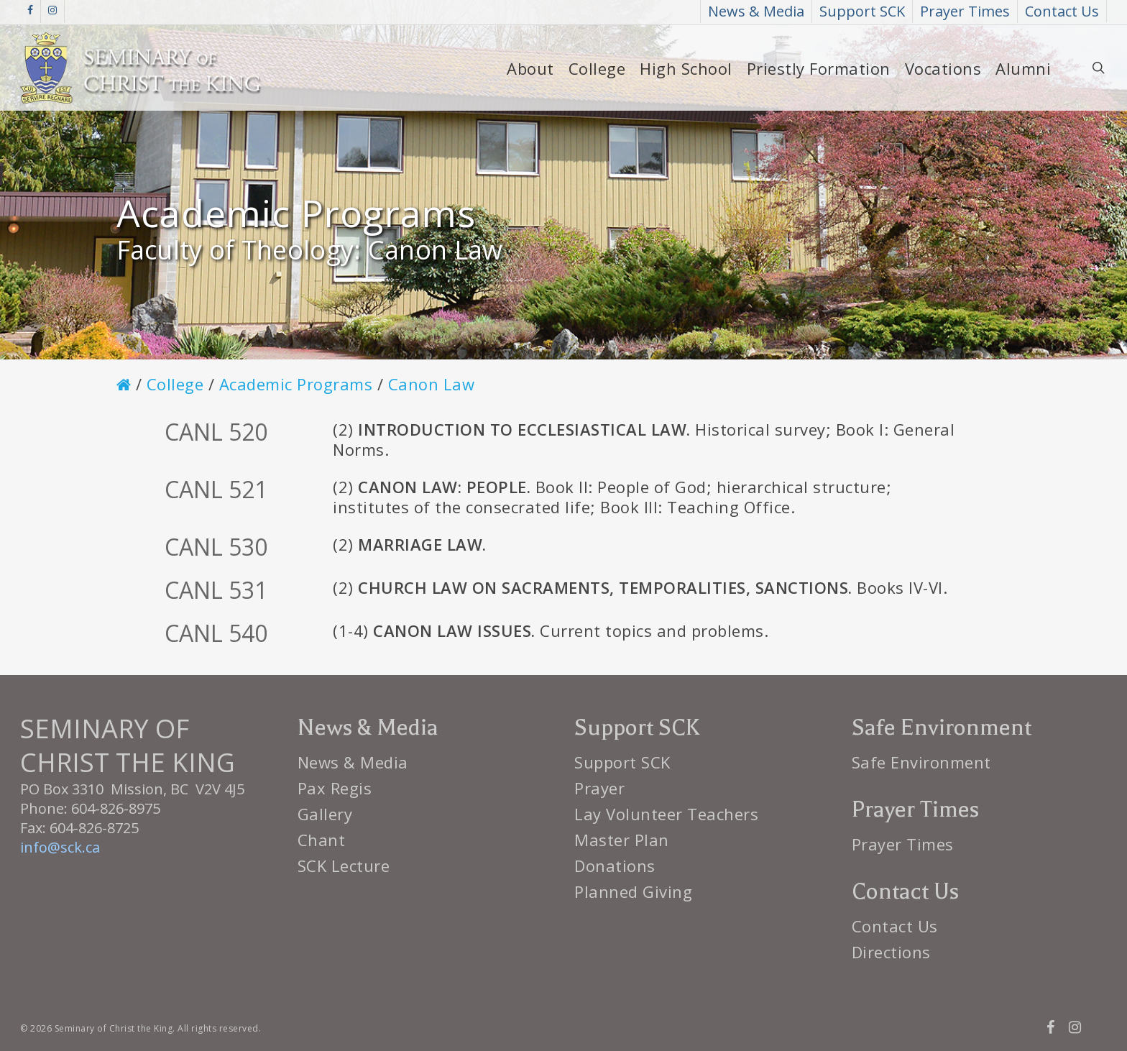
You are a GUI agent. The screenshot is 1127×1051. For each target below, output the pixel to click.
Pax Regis (335, 788)
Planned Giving (633, 891)
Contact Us (895, 926)
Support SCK (622, 762)
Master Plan (621, 840)
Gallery (325, 814)
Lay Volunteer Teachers (666, 814)
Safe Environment (921, 762)
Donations (615, 865)
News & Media (353, 762)
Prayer (599, 788)
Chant (322, 840)
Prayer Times (903, 844)
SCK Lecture (344, 865)
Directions (891, 952)
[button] (1100, 7)
